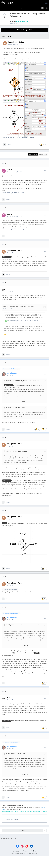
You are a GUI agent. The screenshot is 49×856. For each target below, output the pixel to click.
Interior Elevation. (10, 589)
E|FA (23, 407)
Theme (26, 850)
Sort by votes (33, 154)
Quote (9, 144)
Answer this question (24, 30)
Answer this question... (12, 819)
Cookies (33, 850)
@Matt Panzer (7, 257)
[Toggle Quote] (5, 380)
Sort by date (43, 154)
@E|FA (4, 522)
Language (17, 850)
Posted (15, 44)
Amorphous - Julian (22, 21)
